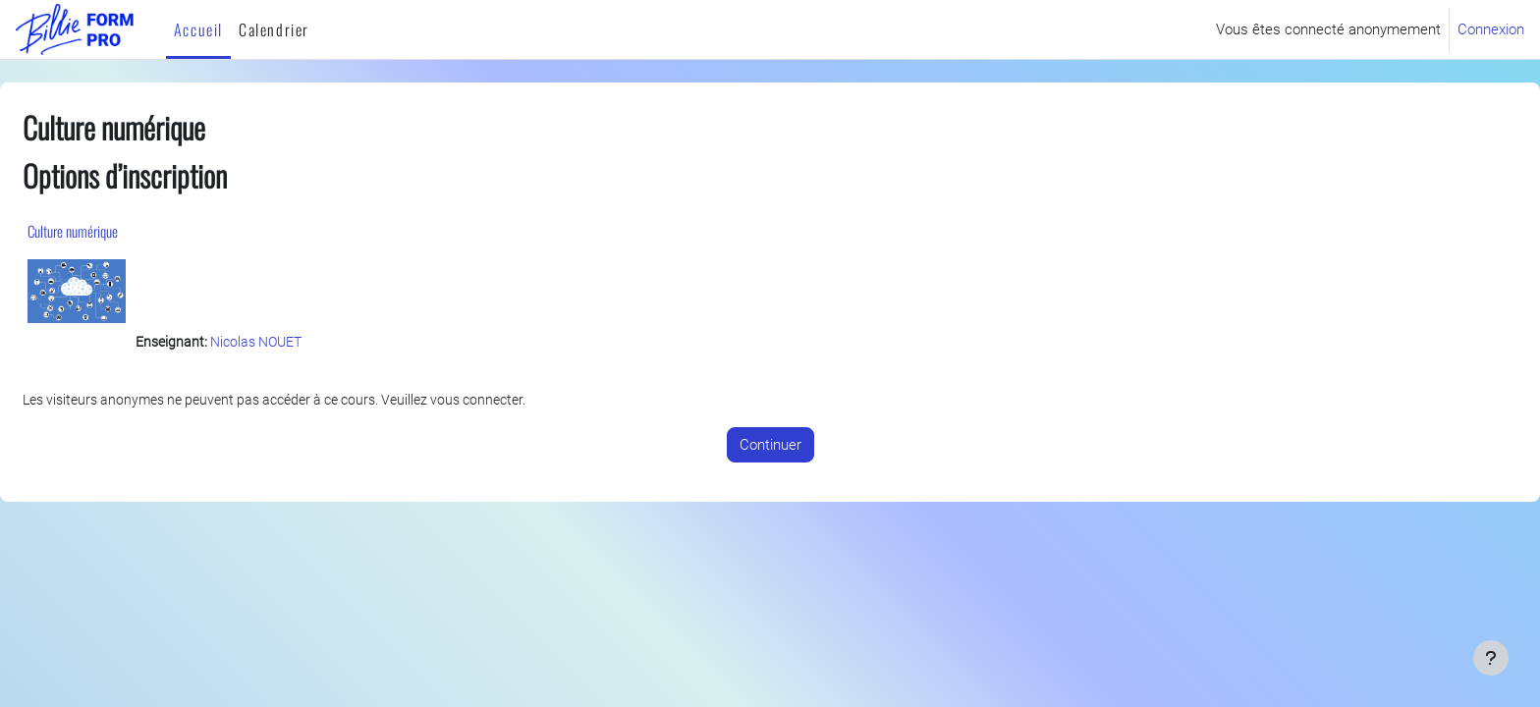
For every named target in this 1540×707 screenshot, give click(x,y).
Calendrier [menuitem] (274, 29)
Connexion (1491, 29)
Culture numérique (120, 231)
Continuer (770, 448)
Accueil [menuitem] (198, 29)
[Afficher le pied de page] (1491, 658)
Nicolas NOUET (311, 345)
